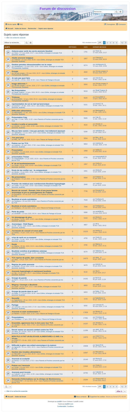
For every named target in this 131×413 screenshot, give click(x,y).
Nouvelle (15, 298)
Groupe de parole (19, 278)
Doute (14, 244)
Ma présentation (19, 177)
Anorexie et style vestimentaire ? (26, 312)
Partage (15, 305)
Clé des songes (19, 73)
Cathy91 (17, 374)
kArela (16, 172)
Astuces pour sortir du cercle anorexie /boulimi (32, 51)
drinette (16, 126)
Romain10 (17, 194)
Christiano (17, 319)
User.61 (17, 80)
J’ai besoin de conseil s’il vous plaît (27, 231)
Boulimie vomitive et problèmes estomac (29, 251)
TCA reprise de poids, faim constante (28, 258)
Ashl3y (16, 232)
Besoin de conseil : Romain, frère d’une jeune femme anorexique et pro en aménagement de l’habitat (34, 191)
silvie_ (16, 259)
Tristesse (16, 97)
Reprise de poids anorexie (23, 264)
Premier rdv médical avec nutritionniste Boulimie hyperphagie (38, 184)
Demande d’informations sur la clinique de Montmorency (36, 379)
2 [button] (107, 42)
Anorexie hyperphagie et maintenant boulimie (31, 271)
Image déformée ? (19, 84)
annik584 (17, 213)
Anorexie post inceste (21, 372)
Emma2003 (18, 99)
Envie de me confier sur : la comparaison (29, 170)
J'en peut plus (18, 138)
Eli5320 (16, 266)
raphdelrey (17, 133)
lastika (16, 152)
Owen (16, 53)
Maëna (16, 246)
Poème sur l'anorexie (21, 365)
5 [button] (116, 42)
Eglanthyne (18, 300)
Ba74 (16, 280)
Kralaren (17, 179)
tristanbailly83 (19, 158)
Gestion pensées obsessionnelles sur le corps (32, 65)
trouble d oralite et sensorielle (25, 124)
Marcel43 (17, 354)
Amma (16, 360)
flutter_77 (17, 293)
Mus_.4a (17, 139)
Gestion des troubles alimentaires (26, 352)
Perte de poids (18, 212)
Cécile (16, 165)
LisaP (16, 286)
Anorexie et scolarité (21, 359)
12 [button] (122, 42)
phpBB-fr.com (69, 404)
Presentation (17, 150)
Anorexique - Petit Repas (22, 224)
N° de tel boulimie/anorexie (23, 163)
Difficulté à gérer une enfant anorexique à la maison (34, 345)
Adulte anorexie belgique (22, 58)
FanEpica (17, 201)
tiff (15, 226)
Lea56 (16, 185)
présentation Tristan (20, 157)
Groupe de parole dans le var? (25, 291)
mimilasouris (18, 66)
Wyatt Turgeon (19, 92)
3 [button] (110, 42)
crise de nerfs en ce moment (24, 237)
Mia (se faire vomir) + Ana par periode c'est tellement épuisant (38, 131)
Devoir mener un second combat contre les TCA (32, 330)
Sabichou (17, 253)
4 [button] (113, 42)
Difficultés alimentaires (22, 111)
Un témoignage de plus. (22, 217)
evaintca (17, 145)
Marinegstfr (18, 112)
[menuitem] (20, 24)
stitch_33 (17, 331)
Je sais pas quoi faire (21, 78)
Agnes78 (17, 347)
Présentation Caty (19, 117)
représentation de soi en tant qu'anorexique (30, 104)
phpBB (59, 401)
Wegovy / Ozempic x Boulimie (24, 285)
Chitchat (17, 60)
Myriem (16, 313)
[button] (100, 42)
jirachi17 (17, 106)
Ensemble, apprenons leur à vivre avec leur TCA (32, 323)
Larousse (17, 307)
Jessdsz (17, 325)
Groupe (15, 71)
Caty (15, 119)
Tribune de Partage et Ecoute (50, 80)
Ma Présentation (19, 90)
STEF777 (17, 340)
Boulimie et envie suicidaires (24, 199)
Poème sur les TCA (20, 143)
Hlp (15, 273)
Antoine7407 (18, 381)
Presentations (18, 317)
